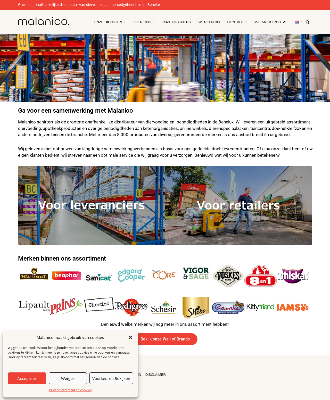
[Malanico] (43, 21)
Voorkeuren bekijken (111, 378)
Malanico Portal (270, 22)
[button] (130, 337)
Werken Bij (209, 22)
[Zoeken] (307, 22)
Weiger (67, 378)
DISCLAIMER (156, 374)
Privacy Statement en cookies (70, 390)
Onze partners (176, 22)
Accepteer (26, 378)
